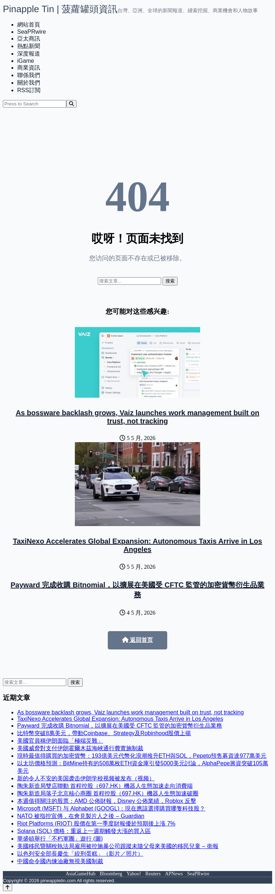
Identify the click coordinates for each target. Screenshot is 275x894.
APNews (174, 873)
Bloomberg (111, 873)
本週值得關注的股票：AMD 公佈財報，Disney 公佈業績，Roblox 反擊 (106, 801)
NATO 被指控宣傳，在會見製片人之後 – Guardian (80, 816)
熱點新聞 (28, 46)
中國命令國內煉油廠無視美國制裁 (60, 861)
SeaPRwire (31, 32)
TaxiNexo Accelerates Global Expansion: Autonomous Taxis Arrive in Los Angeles (137, 545)
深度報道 (28, 54)
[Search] (71, 104)
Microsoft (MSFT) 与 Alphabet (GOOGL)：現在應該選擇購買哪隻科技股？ (111, 808)
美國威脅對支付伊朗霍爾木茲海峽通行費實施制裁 (80, 748)
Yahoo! (133, 873)
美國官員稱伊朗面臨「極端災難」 (60, 741)
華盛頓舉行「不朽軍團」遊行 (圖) (60, 839)
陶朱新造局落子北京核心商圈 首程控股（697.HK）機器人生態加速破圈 (107, 793)
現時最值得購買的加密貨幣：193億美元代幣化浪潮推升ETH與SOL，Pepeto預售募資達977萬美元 (141, 756)
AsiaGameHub (80, 873)
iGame (25, 61)
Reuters (153, 873)
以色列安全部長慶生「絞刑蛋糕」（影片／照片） (80, 854)
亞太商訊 (28, 39)
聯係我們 (28, 75)
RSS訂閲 (28, 90)
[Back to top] (7, 887)
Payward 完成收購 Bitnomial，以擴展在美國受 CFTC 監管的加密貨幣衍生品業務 (119, 726)
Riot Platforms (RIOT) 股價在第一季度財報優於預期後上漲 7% (96, 823)
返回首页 (137, 640)
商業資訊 (28, 68)
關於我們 (28, 83)
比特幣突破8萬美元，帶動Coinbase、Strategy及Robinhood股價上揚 (104, 733)
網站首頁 (28, 25)
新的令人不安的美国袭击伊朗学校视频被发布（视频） (86, 778)
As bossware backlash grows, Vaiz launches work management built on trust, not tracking (137, 417)
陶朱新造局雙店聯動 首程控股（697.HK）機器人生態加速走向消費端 (105, 786)
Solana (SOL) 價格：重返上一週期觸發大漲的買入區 (84, 831)
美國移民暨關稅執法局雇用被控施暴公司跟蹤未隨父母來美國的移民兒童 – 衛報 (117, 846)
